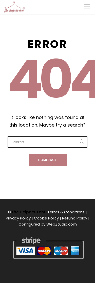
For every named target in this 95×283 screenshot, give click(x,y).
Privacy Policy (18, 218)
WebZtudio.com (61, 224)
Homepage (47, 160)
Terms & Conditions (66, 212)
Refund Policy (74, 218)
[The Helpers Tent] (15, 7)
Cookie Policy (46, 218)
